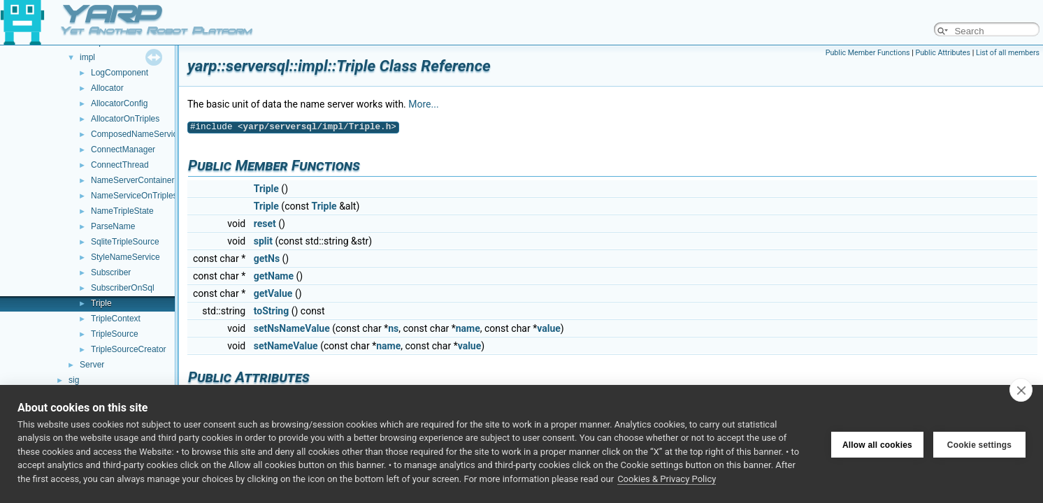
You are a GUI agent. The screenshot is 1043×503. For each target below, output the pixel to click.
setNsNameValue (292, 328)
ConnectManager (123, 149)
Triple (101, 303)
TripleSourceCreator (128, 349)
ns (393, 328)
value (549, 328)
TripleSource (114, 334)
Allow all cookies (877, 444)
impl (87, 57)
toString (271, 310)
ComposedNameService (136, 134)
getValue (273, 293)
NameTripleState (122, 211)
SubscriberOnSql (122, 288)
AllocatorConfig (119, 103)
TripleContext (116, 318)
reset (265, 223)
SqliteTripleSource (125, 242)
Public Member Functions (868, 52)
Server (92, 365)
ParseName (113, 226)
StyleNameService (125, 257)
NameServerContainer (132, 180)
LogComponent (119, 73)
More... (423, 104)
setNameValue (286, 345)
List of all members (1008, 52)
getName (274, 276)
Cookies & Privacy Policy (666, 479)
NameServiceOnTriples (134, 196)
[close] (1021, 390)
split (263, 241)
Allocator (107, 88)
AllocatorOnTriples (125, 119)
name (468, 328)
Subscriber (111, 272)
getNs (267, 258)
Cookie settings (979, 444)
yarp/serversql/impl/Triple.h (317, 127)
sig (74, 380)
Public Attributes (942, 52)
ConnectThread (120, 165)
